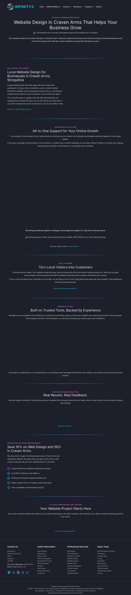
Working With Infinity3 (44, 561)
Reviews (40, 566)
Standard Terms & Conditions (86, 591)
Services (66, 7)
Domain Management (74, 566)
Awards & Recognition (44, 558)
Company (88, 7)
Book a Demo (101, 563)
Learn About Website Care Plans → (65, 288)
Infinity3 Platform (53, 7)
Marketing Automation (104, 571)
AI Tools (100, 573)
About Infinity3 (42, 551)
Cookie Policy (50, 591)
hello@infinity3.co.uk (18, 567)
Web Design (71, 551)
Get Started (101, 561)
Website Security (72, 561)
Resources (77, 7)
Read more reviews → (65, 426)
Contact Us (40, 573)
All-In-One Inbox (102, 566)
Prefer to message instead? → (65, 531)
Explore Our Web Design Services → (19, 109)
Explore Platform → (74, 246)
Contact (99, 7)
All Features (101, 553)
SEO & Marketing (72, 553)
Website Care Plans (73, 556)
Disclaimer (59, 591)
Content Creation (72, 573)
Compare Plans (102, 556)
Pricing (99, 558)
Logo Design (71, 571)
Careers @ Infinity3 (43, 571)
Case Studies (41, 568)
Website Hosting (72, 558)
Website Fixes (71, 563)
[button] (60, 6)
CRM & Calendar (102, 568)
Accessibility (39, 591)
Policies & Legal (72, 568)
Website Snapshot (43, 563)
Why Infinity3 (41, 553)
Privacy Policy (70, 591)
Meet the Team (42, 556)
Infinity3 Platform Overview (106, 551)
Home (42, 7)
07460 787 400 (28, 564)
